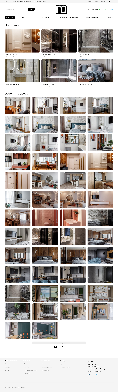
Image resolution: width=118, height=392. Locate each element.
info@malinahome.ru (93, 366)
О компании (27, 364)
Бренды (24, 17)
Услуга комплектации (30, 370)
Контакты (103, 1)
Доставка (96, 1)
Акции (7, 370)
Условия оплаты (47, 364)
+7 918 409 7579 (92, 9)
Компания (26, 360)
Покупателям (45, 360)
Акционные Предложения (68, 17)
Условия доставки (47, 367)
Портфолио (45, 370)
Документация (65, 364)
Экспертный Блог (92, 17)
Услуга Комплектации (43, 17)
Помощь (62, 360)
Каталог (7, 364)
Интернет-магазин (11, 360)
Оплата (90, 1)
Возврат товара (65, 367)
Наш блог (27, 367)
